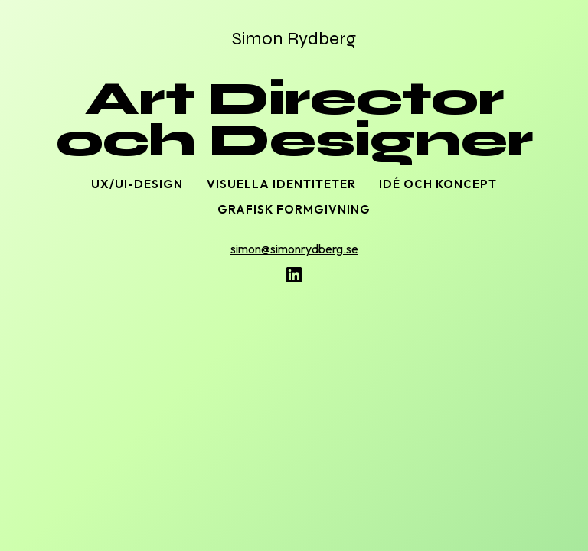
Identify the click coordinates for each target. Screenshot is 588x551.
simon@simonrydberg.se (294, 248)
